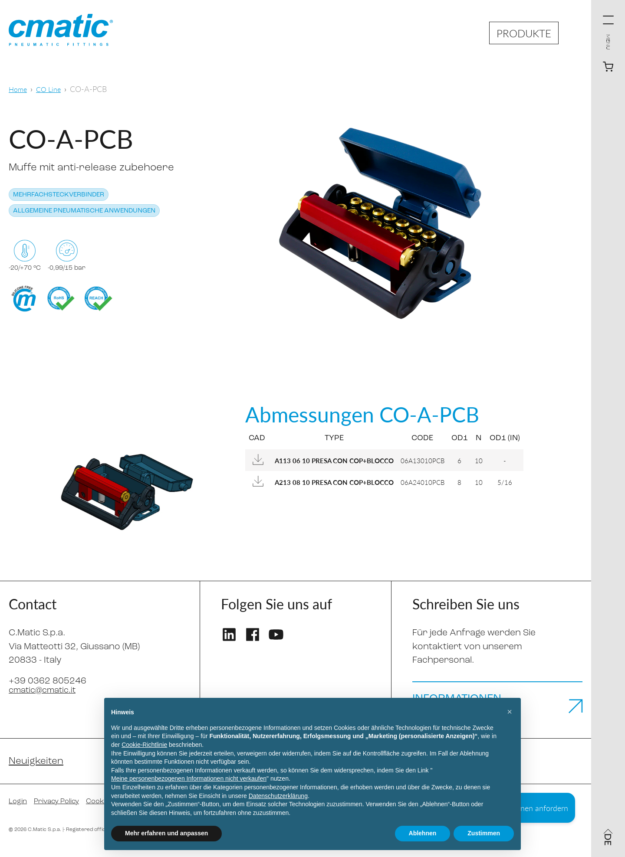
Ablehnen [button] (423, 833)
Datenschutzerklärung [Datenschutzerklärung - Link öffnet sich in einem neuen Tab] (278, 795)
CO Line (52, 88)
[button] (509, 712)
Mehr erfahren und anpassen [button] (166, 833)
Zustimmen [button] (483, 833)
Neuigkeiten (38, 769)
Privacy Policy (61, 810)
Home (19, 88)
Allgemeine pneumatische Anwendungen (84, 211)
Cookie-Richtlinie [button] (144, 744)
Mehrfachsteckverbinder (58, 195)
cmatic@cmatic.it (45, 690)
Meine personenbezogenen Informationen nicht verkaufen (188, 778)
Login (19, 810)
